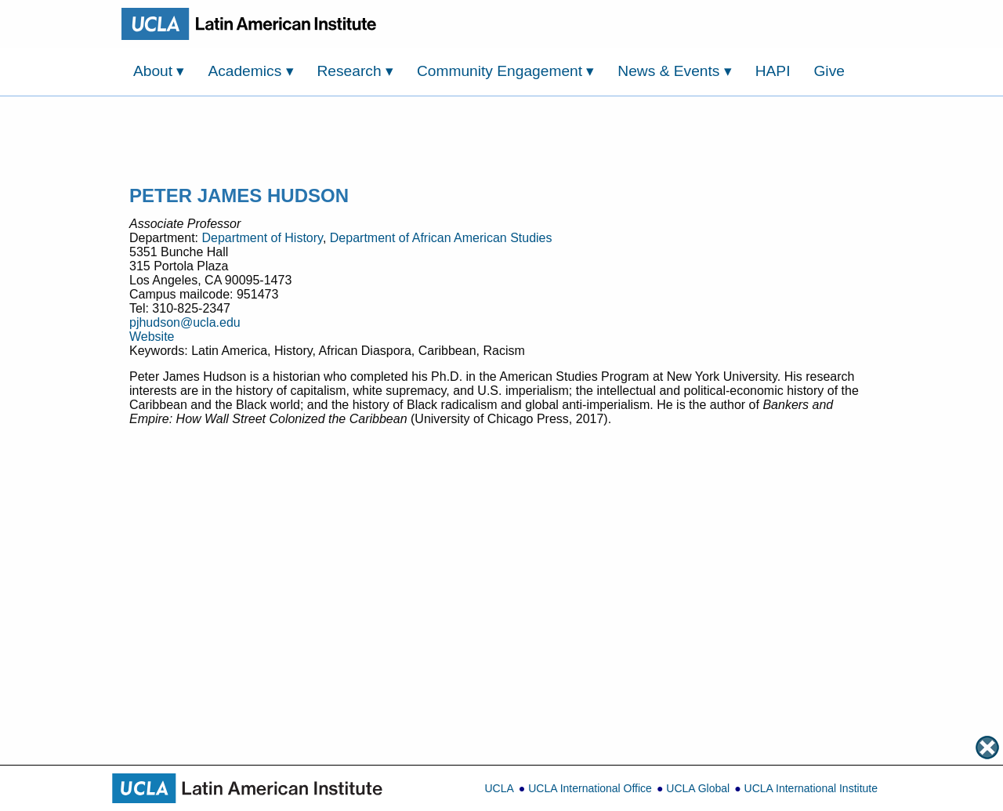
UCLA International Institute (811, 788)
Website (152, 336)
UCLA (498, 788)
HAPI (773, 71)
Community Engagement (506, 71)
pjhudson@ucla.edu (185, 322)
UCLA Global (698, 788)
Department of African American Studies (441, 237)
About (158, 71)
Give (828, 71)
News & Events (674, 71)
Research (355, 71)
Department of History (261, 237)
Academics (250, 71)
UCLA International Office (590, 788)
